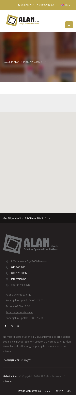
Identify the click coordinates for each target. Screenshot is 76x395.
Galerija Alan (11, 61)
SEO (69, 390)
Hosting (58, 390)
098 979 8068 (46, 4)
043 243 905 (27, 4)
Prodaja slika (31, 61)
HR (65, 5)
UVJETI (27, 360)
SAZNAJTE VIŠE (11, 360)
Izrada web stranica (29, 390)
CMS (47, 390)
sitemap (8, 381)
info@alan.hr (18, 278)
